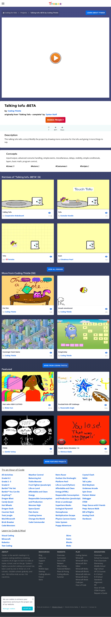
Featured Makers (63, 569)
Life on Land (34, 488)
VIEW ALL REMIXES (55, 269)
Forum (41, 577)
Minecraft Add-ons (83, 574)
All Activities (7, 475)
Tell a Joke (86, 481)
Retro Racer (61, 475)
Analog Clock (88, 515)
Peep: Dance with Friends (93, 505)
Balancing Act (35, 478)
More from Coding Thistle (55, 365)
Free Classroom (100, 561)
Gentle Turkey (10, 452)
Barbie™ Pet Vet (9, 488)
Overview (61, 555)
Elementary (98, 563)
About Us (42, 558)
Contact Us (92, 607)
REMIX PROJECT (55, 119)
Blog (40, 555)
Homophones (62, 512)
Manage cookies (9, 609)
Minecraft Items (82, 577)
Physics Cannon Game (66, 519)
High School (99, 569)
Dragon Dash (7, 508)
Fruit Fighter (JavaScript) (40, 485)
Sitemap (42, 571)
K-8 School (98, 577)
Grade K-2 (6, 478)
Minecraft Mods (82, 580)
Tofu (60, 212)
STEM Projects (99, 590)
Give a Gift (61, 561)
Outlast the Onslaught (66, 478)
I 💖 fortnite (9, 259)
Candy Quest (7, 502)
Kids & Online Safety (71, 607)
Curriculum (61, 558)
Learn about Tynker (96, 13)
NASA (84, 478)
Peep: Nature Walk (90, 508)
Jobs (40, 566)
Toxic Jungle (7, 515)
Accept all (27, 608)
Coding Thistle (14, 111)
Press (41, 563)
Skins (68, 535)
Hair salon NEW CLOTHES (12, 404)
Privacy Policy (57, 607)
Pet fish (6, 308)
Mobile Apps (44, 569)
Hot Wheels (7, 505)
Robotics (6, 542)
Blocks (69, 542)
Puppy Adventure (63, 525)
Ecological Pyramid (64, 508)
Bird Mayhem (88, 485)
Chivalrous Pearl (66, 259)
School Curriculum (101, 558)
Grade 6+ (6, 485)
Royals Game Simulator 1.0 (68, 448)
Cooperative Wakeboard (14, 216)
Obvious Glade (66, 452)
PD (95, 585)
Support (42, 561)
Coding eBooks (44, 574)
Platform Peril (62, 481)
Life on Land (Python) (65, 485)
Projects (24, 13)
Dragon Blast (7, 498)
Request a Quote (100, 593)
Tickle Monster (35, 481)
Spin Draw (87, 492)
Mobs (68, 546)
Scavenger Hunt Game (11, 352)
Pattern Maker (89, 495)
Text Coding (7, 546)
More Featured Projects (55, 462)
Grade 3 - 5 (6, 481)
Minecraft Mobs (82, 569)
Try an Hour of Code (13, 470)
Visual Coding (8, 535)
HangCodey (62, 352)
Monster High (35, 505)
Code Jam (79, 582)
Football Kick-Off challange (68, 404)
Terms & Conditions (43, 607)
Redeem (60, 563)
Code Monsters (8, 525)
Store (41, 580)
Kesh (60, 256)
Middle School (99, 566)
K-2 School (98, 574)
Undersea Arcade (90, 488)
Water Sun (9, 408)
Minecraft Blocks (82, 571)
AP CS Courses (99, 571)
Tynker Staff (51, 114)
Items (68, 539)
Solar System (61, 522)
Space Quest (34, 508)
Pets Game (33, 512)
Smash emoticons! (65, 308)
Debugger (86, 498)
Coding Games (81, 555)
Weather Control (36, 475)
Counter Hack (8, 512)
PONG (5, 448)
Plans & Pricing (63, 571)
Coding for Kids (11, 13)
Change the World (37, 519)
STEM (84, 502)
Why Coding (62, 566)
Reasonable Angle (67, 408)
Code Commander (37, 522)
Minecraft (6, 539)
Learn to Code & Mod (14, 530)
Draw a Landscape (64, 502)
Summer (60, 577)
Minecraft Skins (82, 561)
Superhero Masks (63, 505)
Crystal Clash (88, 475)
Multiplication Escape (65, 515)
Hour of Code (81, 585)
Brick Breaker (8, 522)
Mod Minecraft (8, 519)
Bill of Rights (88, 512)
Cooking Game (35, 515)
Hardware (86, 519)
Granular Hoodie (66, 216)
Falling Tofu (7, 212)
